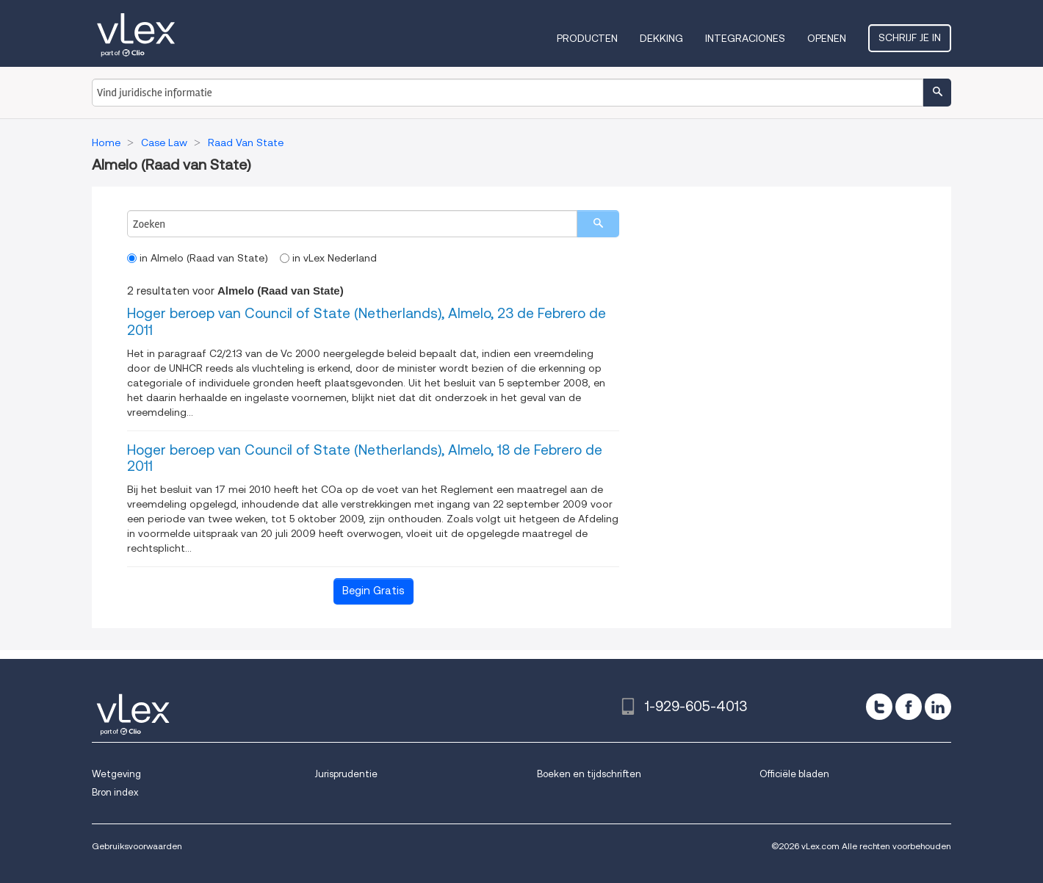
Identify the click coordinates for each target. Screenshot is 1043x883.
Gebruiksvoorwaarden (137, 846)
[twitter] (879, 706)
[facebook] (908, 706)
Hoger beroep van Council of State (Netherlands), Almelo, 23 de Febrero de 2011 (366, 322)
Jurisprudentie (346, 773)
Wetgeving (116, 773)
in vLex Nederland (328, 258)
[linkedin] (938, 706)
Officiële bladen (794, 773)
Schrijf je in (909, 37)
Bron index (115, 792)
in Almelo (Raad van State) (197, 258)
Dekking (661, 38)
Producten (587, 38)
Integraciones (745, 38)
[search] (598, 223)
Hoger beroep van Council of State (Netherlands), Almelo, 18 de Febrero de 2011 (364, 458)
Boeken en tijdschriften (589, 773)
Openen (826, 38)
